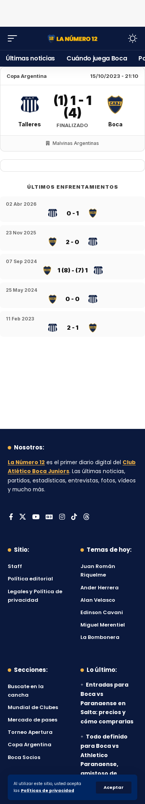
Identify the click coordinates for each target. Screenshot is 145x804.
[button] (113, 788)
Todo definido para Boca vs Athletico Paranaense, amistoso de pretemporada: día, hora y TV (104, 764)
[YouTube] (36, 517)
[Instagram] (62, 517)
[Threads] (86, 517)
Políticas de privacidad (47, 791)
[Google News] (49, 517)
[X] (22, 517)
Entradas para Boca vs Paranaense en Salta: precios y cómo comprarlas (106, 703)
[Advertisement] (72, 11)
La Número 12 (26, 462)
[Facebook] (11, 517)
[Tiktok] (74, 517)
